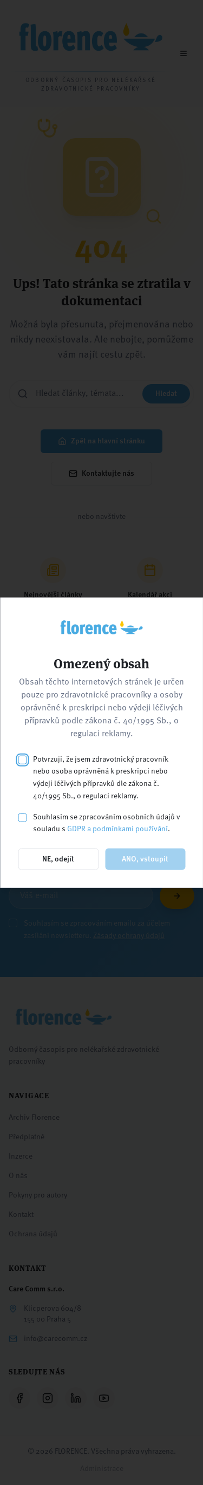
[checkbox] (22, 759)
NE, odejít (58, 859)
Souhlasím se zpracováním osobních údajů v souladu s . (106, 823)
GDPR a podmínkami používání (117, 829)
